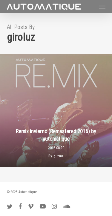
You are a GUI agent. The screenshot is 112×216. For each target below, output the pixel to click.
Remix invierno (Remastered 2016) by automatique (56, 135)
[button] (102, 7)
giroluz (59, 156)
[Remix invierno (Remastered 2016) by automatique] (56, 110)
